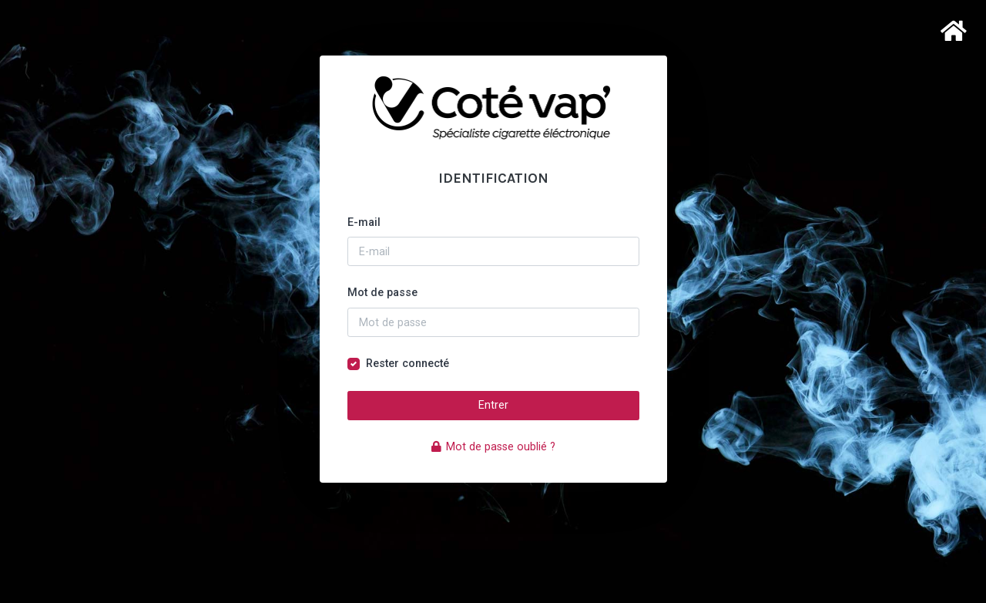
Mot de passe (382, 292)
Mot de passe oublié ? (493, 446)
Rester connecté (407, 363)
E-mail (364, 222)
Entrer (493, 405)
